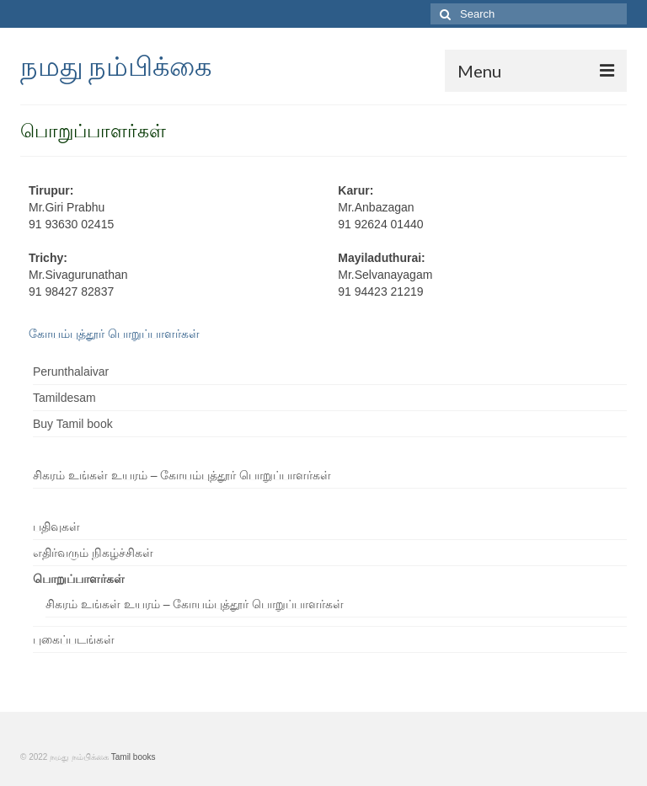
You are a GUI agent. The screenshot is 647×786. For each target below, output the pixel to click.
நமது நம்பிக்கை (115, 65)
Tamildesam (64, 397)
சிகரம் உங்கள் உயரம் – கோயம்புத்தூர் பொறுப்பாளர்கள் (182, 475)
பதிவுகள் (56, 526)
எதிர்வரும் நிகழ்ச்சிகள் (93, 552)
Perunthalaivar (71, 371)
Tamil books (133, 757)
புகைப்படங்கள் (74, 639)
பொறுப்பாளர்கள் (79, 578)
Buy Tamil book (73, 423)
